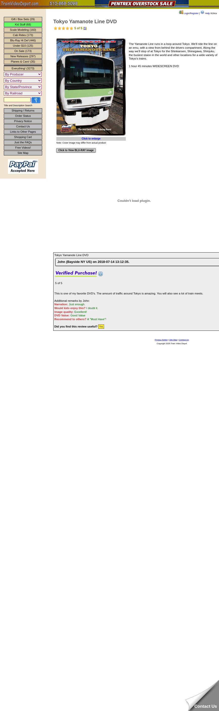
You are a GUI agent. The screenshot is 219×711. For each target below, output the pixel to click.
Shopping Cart (23, 137)
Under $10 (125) (23, 45)
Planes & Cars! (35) (23, 61)
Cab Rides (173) (23, 35)
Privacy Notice (23, 121)
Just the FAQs (23, 142)
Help (205, 13)
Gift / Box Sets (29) (23, 19)
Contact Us (23, 126)
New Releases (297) (23, 56)
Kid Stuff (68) (23, 24)
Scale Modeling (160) (23, 29)
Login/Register (189, 13)
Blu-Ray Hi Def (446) (23, 40)
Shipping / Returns (23, 110)
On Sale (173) (23, 50)
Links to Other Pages (23, 131)
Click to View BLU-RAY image (76, 150)
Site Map (22, 152)
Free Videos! (23, 147)
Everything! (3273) (23, 68)
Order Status (23, 115)
